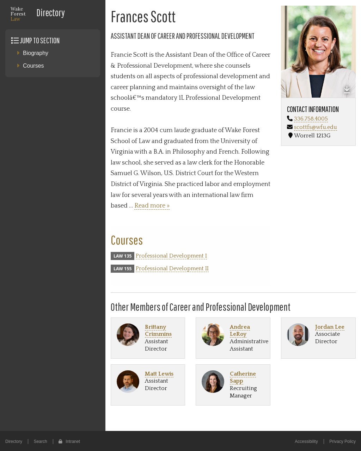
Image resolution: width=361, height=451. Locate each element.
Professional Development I (171, 256)
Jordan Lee (329, 327)
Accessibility (306, 441)
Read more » (152, 205)
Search (40, 441)
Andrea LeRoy (240, 331)
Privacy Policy (342, 441)
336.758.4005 (311, 119)
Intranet (69, 441)
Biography (35, 53)
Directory (50, 12)
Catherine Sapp (243, 377)
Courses (33, 66)
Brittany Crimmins (158, 331)
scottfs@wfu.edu (315, 127)
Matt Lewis (159, 374)
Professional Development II (172, 268)
